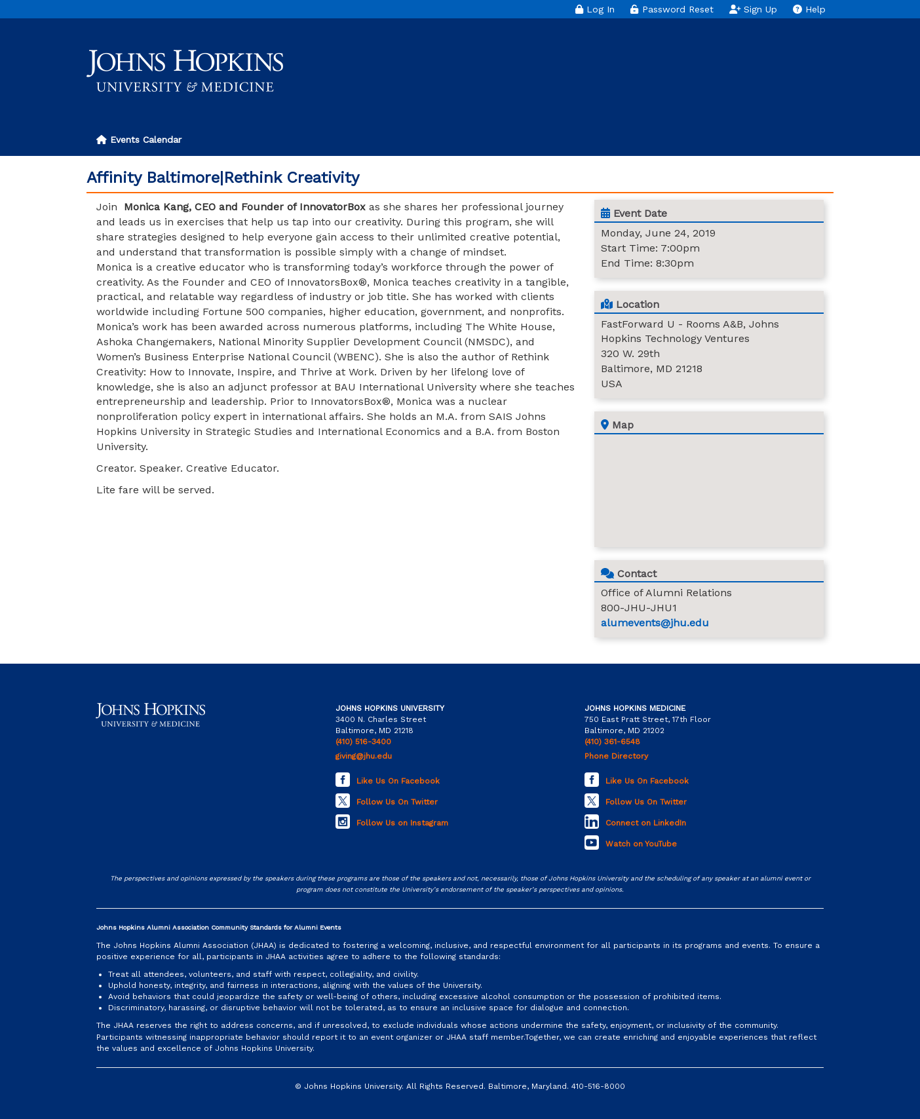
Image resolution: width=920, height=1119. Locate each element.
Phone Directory (616, 756)
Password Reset (671, 9)
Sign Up (753, 9)
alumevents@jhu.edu (655, 622)
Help (809, 9)
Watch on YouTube (641, 843)
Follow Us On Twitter (397, 801)
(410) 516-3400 (363, 741)
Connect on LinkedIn (645, 822)
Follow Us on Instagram (402, 822)
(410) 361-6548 (612, 741)
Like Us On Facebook (398, 781)
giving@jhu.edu (363, 756)
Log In (595, 9)
